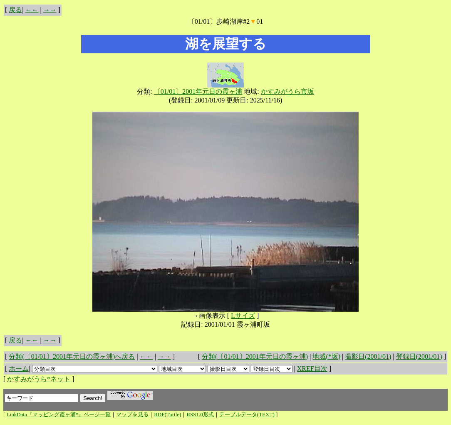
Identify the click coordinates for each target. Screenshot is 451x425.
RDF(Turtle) (167, 414)
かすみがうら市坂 (287, 91)
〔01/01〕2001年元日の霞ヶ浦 (198, 91)
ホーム (19, 368)
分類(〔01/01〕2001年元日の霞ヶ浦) (255, 356)
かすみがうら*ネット (38, 378)
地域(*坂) (326, 356)
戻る (15, 9)
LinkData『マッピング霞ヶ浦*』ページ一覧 (59, 414)
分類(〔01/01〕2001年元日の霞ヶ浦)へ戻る (72, 356)
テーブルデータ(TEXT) (247, 414)
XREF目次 (312, 368)
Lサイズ (243, 315)
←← (32, 9)
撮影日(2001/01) (368, 356)
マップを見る (132, 414)
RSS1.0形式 (199, 414)
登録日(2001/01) (419, 356)
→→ (50, 9)
